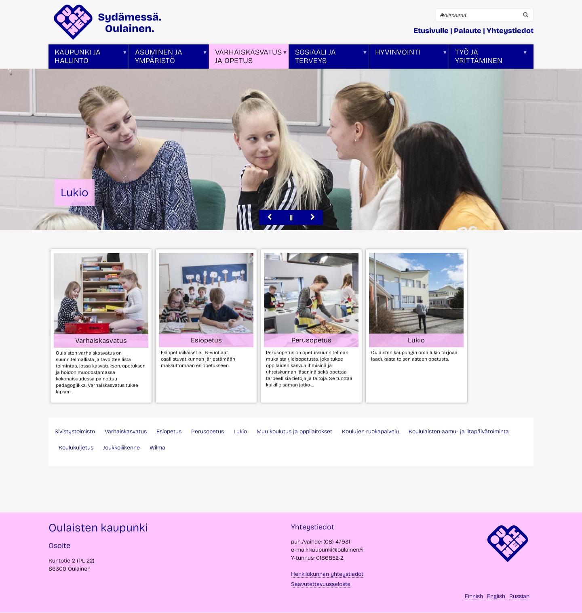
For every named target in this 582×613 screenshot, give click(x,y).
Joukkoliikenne (121, 447)
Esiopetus (168, 431)
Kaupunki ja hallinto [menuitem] (87, 58)
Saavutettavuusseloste (320, 584)
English (496, 596)
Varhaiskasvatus (126, 431)
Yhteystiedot (510, 30)
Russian (519, 596)
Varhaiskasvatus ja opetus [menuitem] (248, 58)
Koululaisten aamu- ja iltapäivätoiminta (459, 431)
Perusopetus (207, 431)
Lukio (240, 431)
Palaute (467, 30)
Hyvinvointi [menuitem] (408, 58)
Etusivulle (431, 30)
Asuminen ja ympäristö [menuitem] (168, 58)
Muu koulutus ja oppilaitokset (294, 431)
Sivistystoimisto (75, 431)
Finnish (474, 596)
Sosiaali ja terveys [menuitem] (328, 58)
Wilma (157, 447)
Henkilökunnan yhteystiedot (327, 574)
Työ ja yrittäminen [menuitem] (488, 58)
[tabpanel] (286, 325)
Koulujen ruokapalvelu (370, 431)
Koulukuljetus (76, 447)
